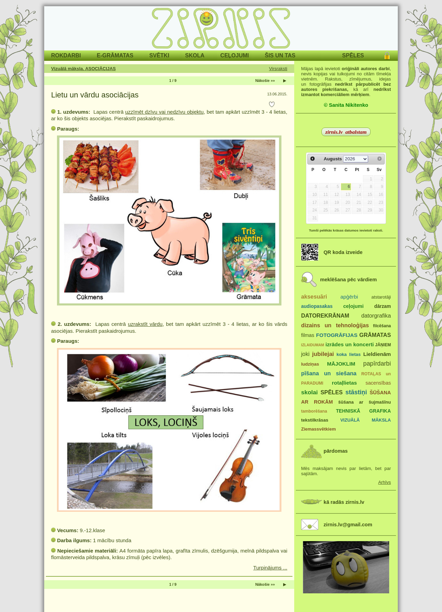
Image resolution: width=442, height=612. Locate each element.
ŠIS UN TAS (280, 55)
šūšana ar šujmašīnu (364, 402)
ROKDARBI (66, 55)
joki (305, 354)
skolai (309, 392)
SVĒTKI (159, 55)
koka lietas (348, 354)
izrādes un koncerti (349, 344)
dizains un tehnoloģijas (335, 325)
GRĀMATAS (375, 335)
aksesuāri (314, 296)
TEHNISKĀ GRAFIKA (363, 411)
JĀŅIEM (383, 344)
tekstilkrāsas (314, 420)
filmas (307, 335)
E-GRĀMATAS (115, 55)
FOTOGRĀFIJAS (336, 335)
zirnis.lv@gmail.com (348, 524)
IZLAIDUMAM (312, 345)
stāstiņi (356, 392)
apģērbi (349, 297)
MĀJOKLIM (341, 364)
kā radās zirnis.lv (344, 502)
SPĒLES (353, 55)
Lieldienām (377, 354)
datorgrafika (376, 315)
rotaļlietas (344, 383)
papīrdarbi (377, 363)
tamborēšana (314, 411)
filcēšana (382, 325)
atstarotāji (381, 297)
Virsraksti (278, 68)
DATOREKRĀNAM (325, 315)
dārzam (382, 306)
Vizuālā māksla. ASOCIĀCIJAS (83, 68)
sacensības (378, 383)
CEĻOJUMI (234, 55)
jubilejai (323, 354)
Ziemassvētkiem (318, 429)
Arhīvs (384, 482)
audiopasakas (317, 306)
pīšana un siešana (328, 373)
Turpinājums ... (270, 568)
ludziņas (310, 364)
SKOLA (194, 55)
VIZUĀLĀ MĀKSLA (365, 420)
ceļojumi (353, 306)
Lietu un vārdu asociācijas (94, 95)
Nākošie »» (265, 80)
